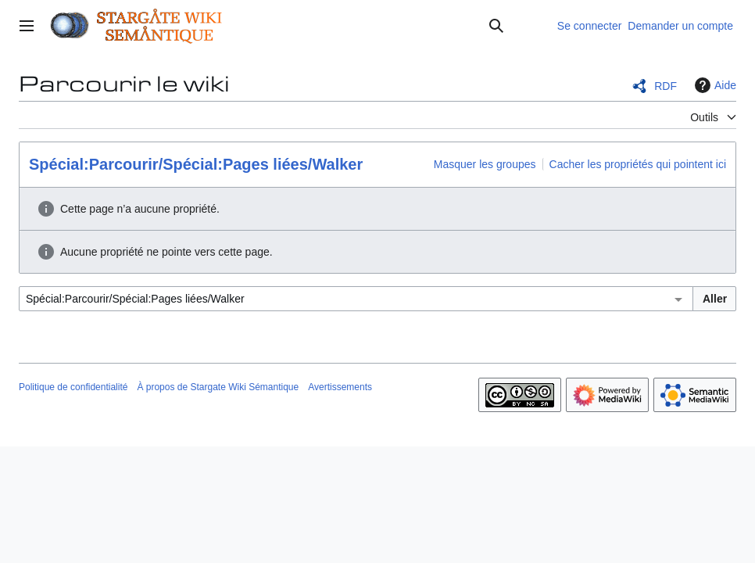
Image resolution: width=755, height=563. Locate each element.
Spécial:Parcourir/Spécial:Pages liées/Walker (196, 164)
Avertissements (340, 387)
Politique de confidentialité (73, 387)
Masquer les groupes (485, 164)
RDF (665, 86)
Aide (713, 85)
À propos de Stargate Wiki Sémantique (218, 387)
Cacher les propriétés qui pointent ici (637, 164)
